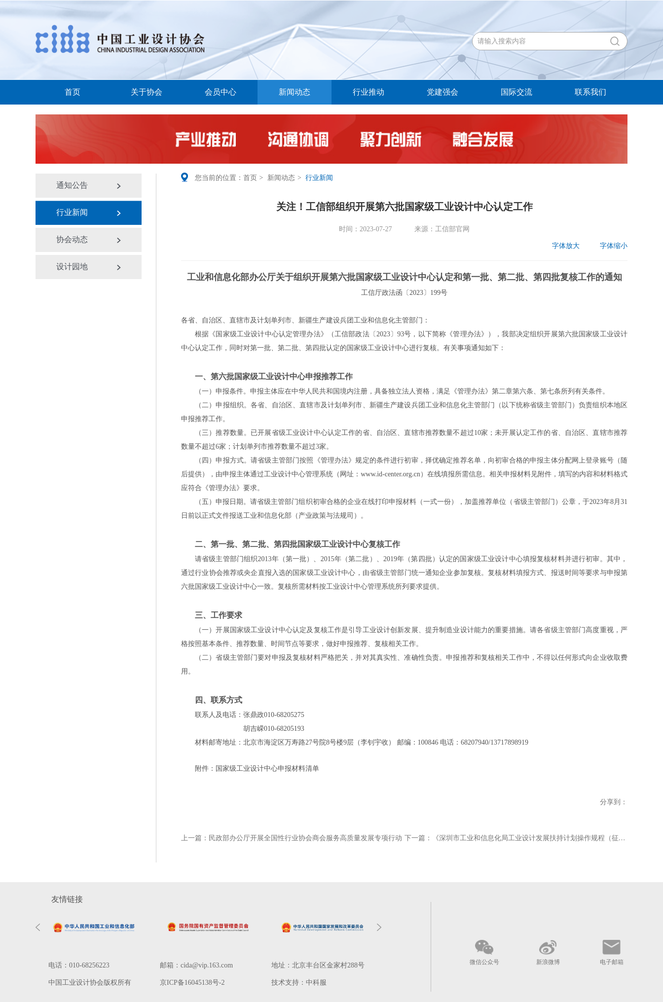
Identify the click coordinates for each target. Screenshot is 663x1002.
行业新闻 (72, 212)
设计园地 (72, 266)
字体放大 (559, 246)
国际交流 (516, 92)
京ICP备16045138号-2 (192, 982)
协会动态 (72, 239)
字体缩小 (607, 246)
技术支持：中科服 (299, 982)
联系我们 (590, 92)
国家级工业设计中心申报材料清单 (267, 768)
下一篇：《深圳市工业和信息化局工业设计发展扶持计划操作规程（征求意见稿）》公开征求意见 (516, 838)
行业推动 (368, 92)
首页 (72, 92)
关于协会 (146, 92)
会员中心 (220, 92)
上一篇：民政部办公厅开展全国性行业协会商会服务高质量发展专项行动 (291, 838)
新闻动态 (294, 92)
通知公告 (72, 185)
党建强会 (442, 92)
